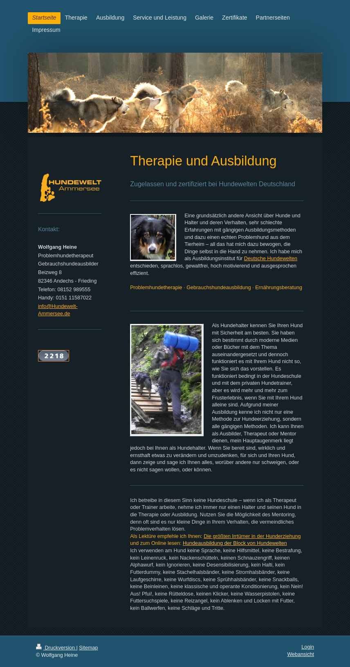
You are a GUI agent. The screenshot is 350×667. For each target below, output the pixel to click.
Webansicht (300, 654)
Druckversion (56, 648)
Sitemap (88, 648)
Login (307, 647)
